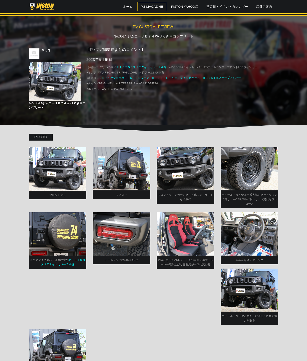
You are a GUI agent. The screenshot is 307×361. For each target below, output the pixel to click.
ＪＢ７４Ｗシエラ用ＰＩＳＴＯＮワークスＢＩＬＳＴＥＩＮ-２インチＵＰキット (149, 77)
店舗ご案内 (264, 6)
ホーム (128, 6)
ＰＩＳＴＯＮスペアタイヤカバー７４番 (141, 67)
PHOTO (40, 137)
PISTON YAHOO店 (184, 6)
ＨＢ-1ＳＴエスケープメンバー (222, 77)
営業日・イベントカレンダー (227, 6)
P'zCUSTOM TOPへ (153, 347)
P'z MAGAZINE (152, 6)
